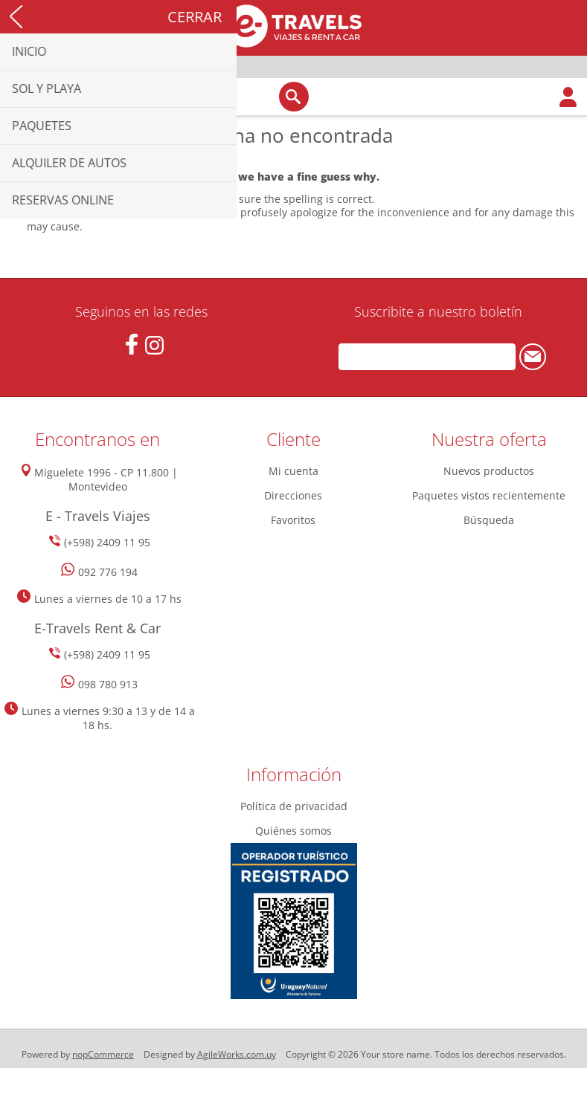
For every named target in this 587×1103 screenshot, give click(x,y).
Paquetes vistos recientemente (488, 495)
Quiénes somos (293, 831)
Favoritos (293, 520)
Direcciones (293, 495)
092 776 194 (108, 572)
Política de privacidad (293, 806)
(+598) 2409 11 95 (107, 542)
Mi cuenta (293, 471)
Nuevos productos (488, 471)
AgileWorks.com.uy (236, 1054)
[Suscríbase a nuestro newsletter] (427, 356)
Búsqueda (488, 520)
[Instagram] (154, 345)
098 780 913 (108, 684)
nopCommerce (103, 1054)
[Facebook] (131, 344)
